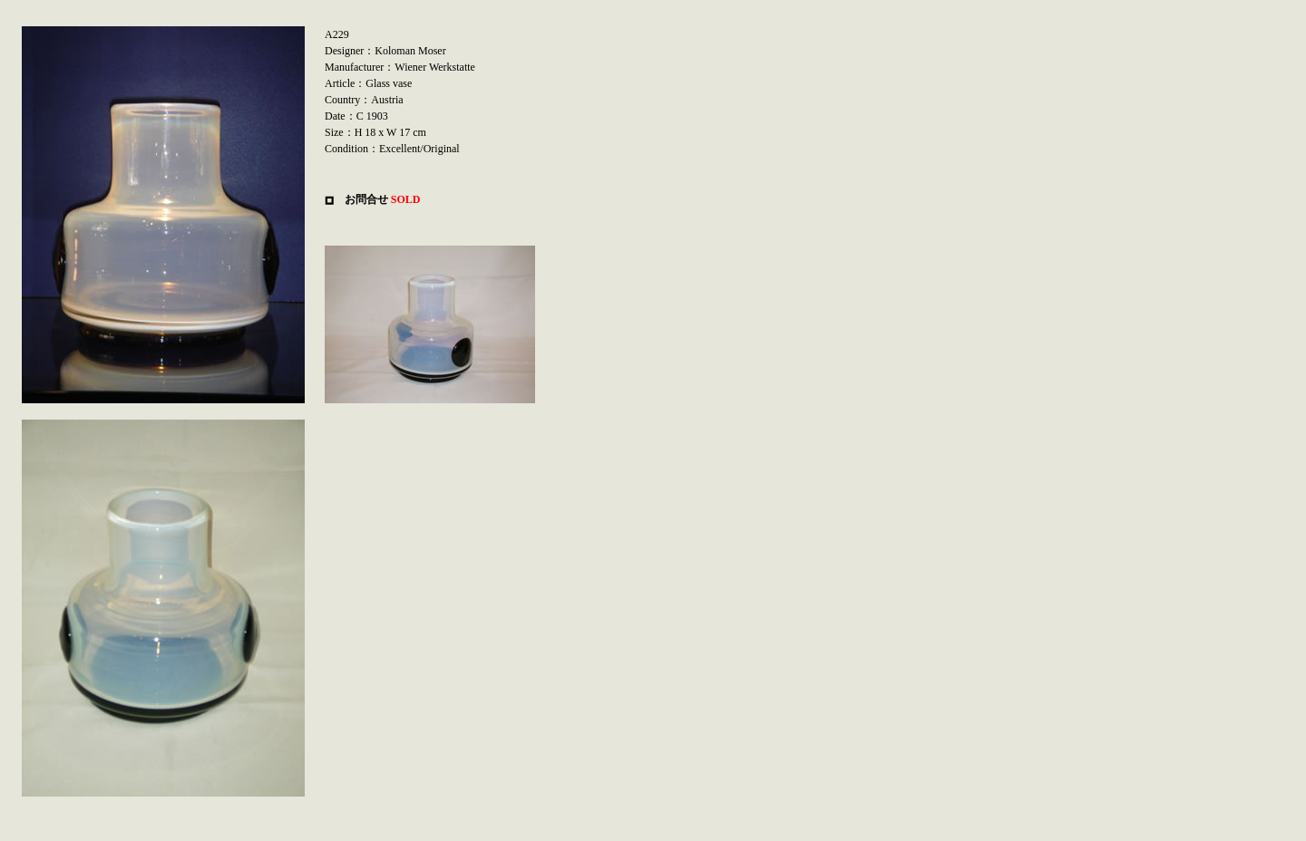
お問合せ (366, 199)
